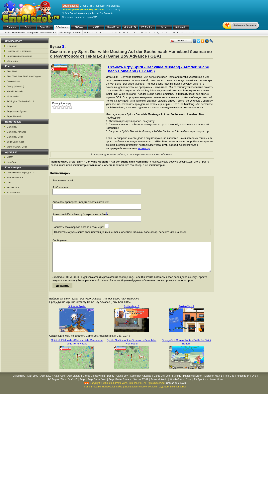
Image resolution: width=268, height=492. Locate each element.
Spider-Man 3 (131, 312)
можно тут (144, 148)
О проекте (12, 46)
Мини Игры (113, 27)
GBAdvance (62, 27)
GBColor (78, 27)
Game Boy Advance (15, 32)
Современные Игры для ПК (21, 172)
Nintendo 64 (130, 27)
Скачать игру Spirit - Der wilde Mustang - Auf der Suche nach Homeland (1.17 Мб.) (158, 69)
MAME (96, 27)
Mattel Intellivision (15, 91)
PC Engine (146, 27)
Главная (11, 27)
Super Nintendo (14, 116)
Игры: (87, 32)
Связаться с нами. (176, 389)
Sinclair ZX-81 (14, 187)
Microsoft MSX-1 (15, 177)
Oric (9, 182)
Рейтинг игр (65, 32)
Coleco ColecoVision (94, 381)
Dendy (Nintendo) (15, 86)
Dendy (28, 27)
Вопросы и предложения (19, 56)
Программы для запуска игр (41, 32)
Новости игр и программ (19, 51)
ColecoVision (13, 81)
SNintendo (180, 27)
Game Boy (45, 27)
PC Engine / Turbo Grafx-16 (20, 101)
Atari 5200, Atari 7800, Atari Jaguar (24, 76)
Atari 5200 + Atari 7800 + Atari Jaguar (60, 381)
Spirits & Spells (76, 312)
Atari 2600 (12, 71)
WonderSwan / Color (17, 147)
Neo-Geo (11, 162)
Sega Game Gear (15, 142)
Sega (163, 27)
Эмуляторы (19, 381)
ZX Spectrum (13, 192)
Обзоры (77, 32)
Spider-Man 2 (186, 312)
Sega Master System (17, 111)
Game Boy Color (15, 137)
